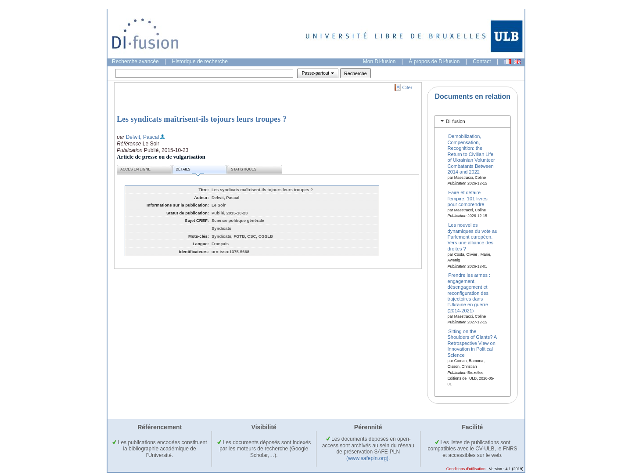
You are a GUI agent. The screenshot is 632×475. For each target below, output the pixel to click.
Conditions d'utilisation (465, 469)
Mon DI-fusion (379, 61)
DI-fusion (455, 121)
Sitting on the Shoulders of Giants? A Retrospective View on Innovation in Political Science (472, 343)
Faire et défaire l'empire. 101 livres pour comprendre (468, 198)
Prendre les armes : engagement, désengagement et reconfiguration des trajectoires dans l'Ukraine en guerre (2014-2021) (469, 292)
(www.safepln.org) (367, 458)
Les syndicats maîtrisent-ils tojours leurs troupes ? (202, 119)
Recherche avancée (135, 61)
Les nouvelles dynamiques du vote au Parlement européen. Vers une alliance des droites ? (473, 236)
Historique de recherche (200, 61)
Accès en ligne (135, 169)
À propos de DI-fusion (434, 61)
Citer (407, 87)
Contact (482, 61)
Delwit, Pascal (142, 137)
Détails (190, 170)
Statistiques (243, 169)
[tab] (472, 121)
